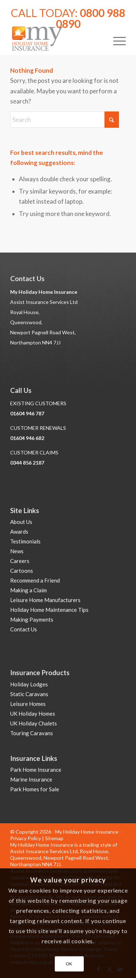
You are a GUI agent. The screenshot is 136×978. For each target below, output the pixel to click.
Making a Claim (28, 590)
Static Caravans (29, 694)
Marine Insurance (31, 779)
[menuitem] (116, 40)
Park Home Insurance (35, 769)
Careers (19, 561)
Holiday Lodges (29, 684)
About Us (21, 521)
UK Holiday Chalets (33, 723)
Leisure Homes (28, 703)
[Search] (64, 119)
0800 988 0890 (90, 18)
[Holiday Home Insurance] (56, 40)
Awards (19, 531)
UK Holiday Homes (32, 713)
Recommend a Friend (35, 580)
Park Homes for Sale (34, 789)
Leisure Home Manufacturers (45, 600)
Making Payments (31, 619)
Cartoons (21, 570)
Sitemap (54, 838)
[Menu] (116, 40)
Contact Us (23, 629)
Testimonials (25, 541)
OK (69, 963)
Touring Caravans (31, 733)
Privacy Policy (25, 838)
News (17, 551)
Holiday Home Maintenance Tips (49, 609)
